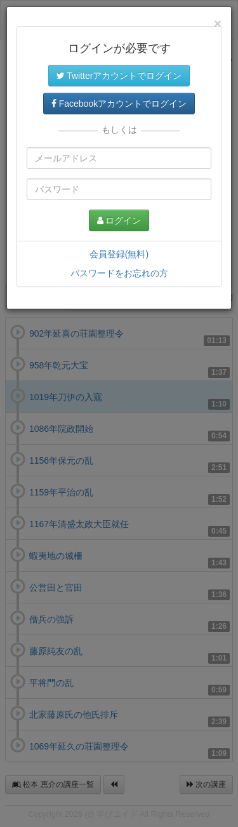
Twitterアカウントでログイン (119, 76)
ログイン (119, 220)
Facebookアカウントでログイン (119, 103)
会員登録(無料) (119, 254)
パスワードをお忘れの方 (119, 273)
